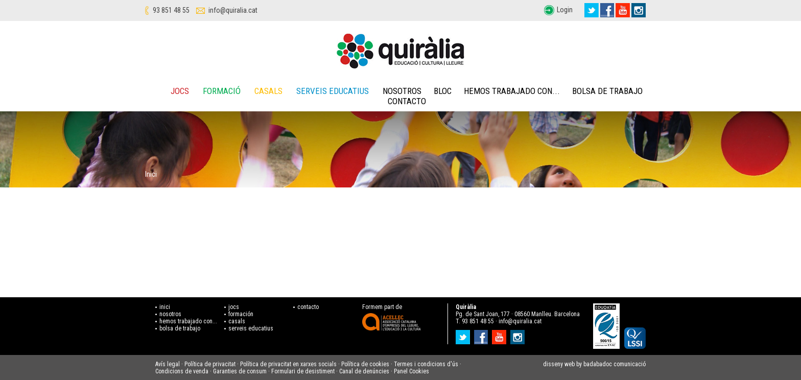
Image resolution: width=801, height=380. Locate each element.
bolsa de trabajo (179, 328)
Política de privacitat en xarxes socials (288, 364)
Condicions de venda (181, 371)
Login (565, 10)
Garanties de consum (240, 371)
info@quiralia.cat (232, 10)
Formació (222, 91)
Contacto (407, 101)
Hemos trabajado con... (512, 91)
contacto (308, 307)
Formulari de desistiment (303, 371)
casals (236, 321)
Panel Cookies (411, 371)
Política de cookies (365, 364)
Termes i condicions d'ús (426, 364)
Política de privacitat (209, 364)
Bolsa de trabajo (607, 91)
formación (240, 314)
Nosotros (402, 91)
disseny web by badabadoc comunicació (594, 364)
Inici (151, 174)
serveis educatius (250, 328)
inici (164, 307)
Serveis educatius (332, 91)
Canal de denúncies (364, 371)
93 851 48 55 (171, 10)
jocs (233, 307)
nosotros (170, 314)
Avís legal (167, 364)
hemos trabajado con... (188, 321)
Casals (268, 91)
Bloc (443, 91)
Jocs (180, 91)
